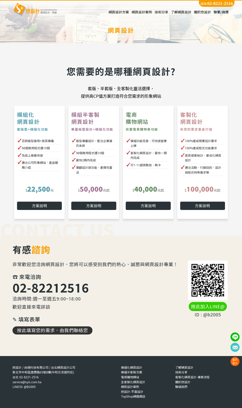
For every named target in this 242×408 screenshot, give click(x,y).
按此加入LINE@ (208, 306)
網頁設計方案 (119, 12)
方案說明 (39, 206)
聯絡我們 (181, 387)
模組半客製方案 (131, 372)
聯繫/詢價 (221, 12)
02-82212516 (50, 288)
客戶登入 (235, 361)
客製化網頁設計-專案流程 (192, 377)
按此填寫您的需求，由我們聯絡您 (52, 330)
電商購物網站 (130, 377)
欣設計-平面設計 (132, 391)
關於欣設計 (202, 12)
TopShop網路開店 (133, 396)
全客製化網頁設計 (133, 382)
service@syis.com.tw (27, 382)
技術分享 (161, 12)
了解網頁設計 (181, 12)
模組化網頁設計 (131, 367)
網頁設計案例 (142, 12)
